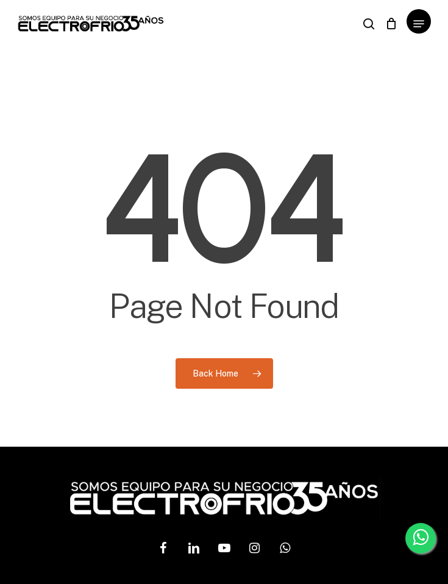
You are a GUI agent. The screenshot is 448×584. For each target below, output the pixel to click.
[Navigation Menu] (419, 24)
